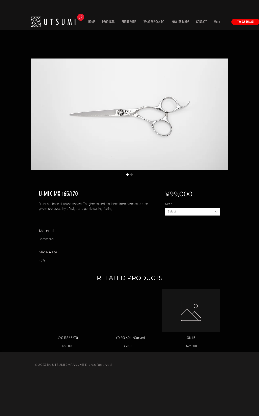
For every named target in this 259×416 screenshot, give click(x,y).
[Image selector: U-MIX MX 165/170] (128, 174)
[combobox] (192, 212)
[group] (129, 319)
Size (168, 204)
